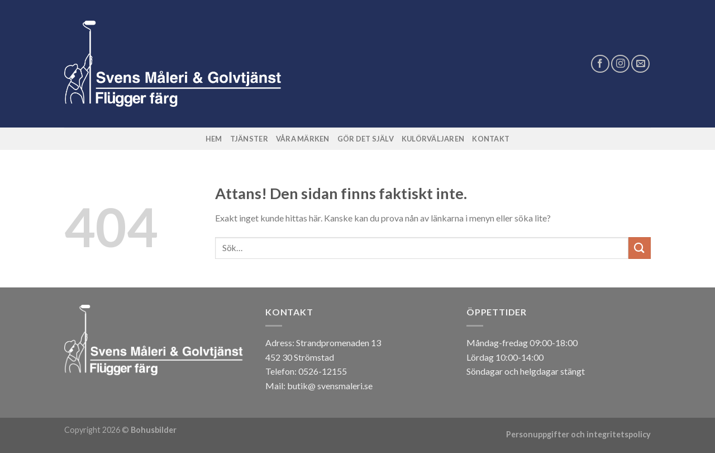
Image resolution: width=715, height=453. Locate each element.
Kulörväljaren (433, 138)
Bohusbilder (154, 430)
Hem (214, 138)
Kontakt (490, 138)
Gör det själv (365, 138)
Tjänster (249, 138)
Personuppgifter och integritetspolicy (578, 434)
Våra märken (303, 138)
